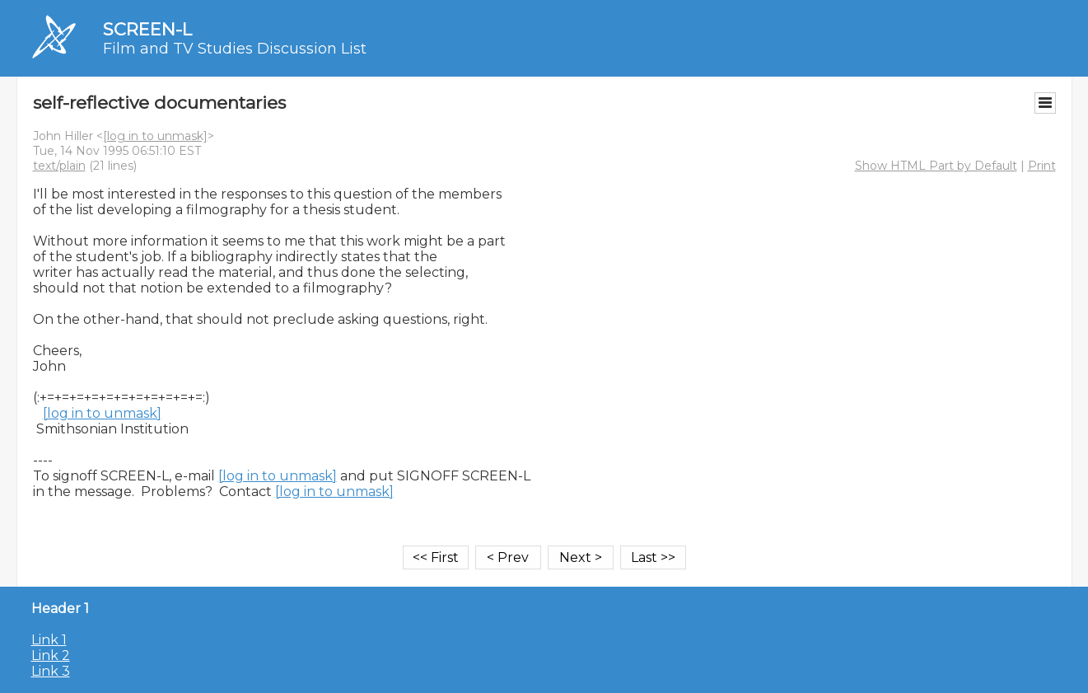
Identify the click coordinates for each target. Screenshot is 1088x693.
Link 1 (49, 640)
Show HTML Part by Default (936, 165)
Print (1042, 165)
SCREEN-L (147, 29)
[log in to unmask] (155, 136)
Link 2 (50, 655)
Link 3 (50, 671)
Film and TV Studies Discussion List (235, 49)
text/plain (59, 165)
